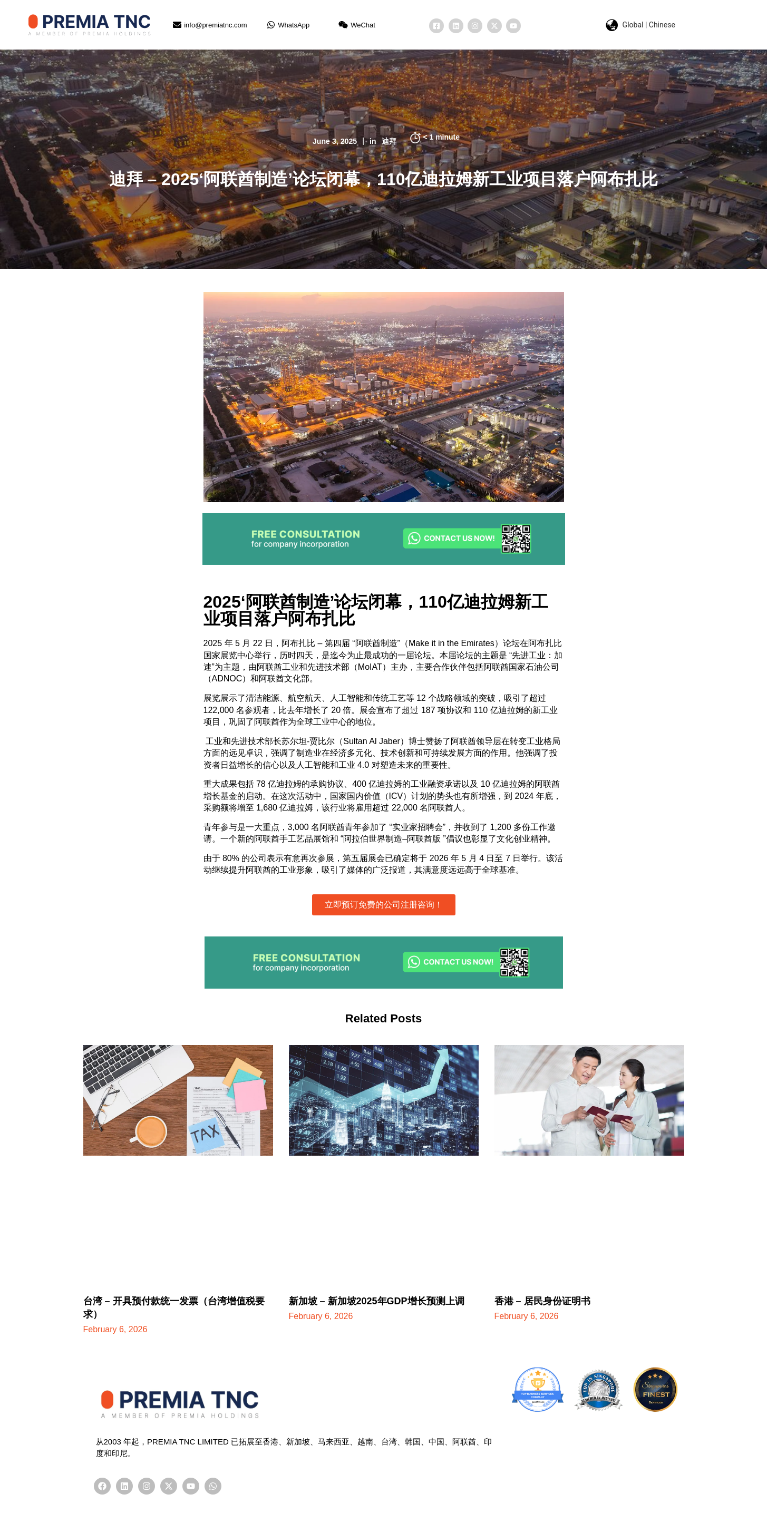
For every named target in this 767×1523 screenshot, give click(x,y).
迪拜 (390, 140)
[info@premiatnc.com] (177, 25)
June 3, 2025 (333, 140)
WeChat (363, 25)
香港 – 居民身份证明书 (542, 1301)
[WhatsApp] (271, 25)
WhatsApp (293, 25)
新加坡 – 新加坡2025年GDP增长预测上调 (376, 1301)
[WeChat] (343, 25)
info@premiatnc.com (215, 25)
